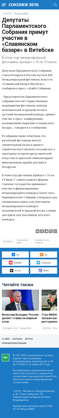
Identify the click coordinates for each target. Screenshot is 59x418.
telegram (44, 262)
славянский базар (22, 241)
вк (15, 254)
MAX (44, 270)
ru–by (15, 270)
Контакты (17, 339)
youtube (15, 262)
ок (43, 254)
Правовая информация (14, 343)
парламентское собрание (41, 241)
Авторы (29, 339)
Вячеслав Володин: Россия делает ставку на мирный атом (20, 318)
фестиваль (8, 241)
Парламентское (10, 328)
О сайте (6, 339)
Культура (47, 328)
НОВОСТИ (7, 14)
